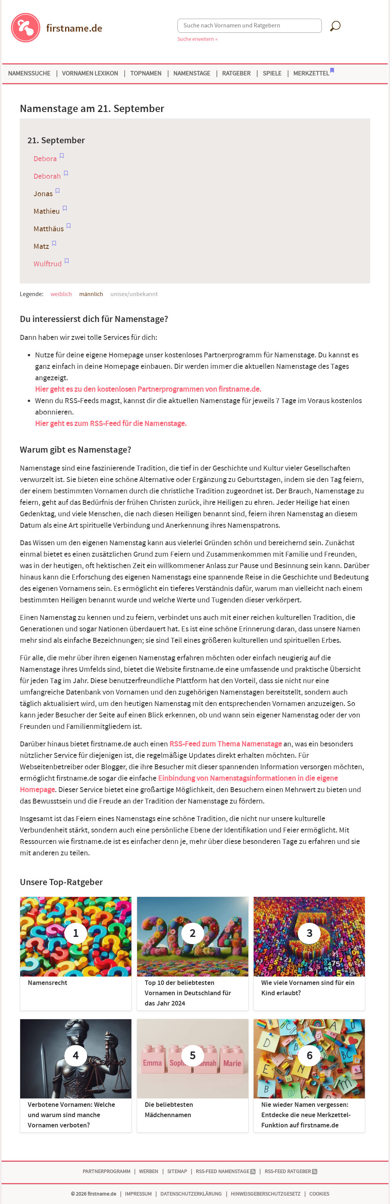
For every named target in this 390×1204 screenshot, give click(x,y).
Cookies (319, 1194)
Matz (41, 246)
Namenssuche (29, 73)
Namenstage (191, 73)
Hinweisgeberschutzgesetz (265, 1194)
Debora (45, 159)
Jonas (43, 194)
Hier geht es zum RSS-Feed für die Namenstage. (111, 424)
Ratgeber (236, 73)
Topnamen (145, 73)
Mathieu (47, 211)
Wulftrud (48, 264)
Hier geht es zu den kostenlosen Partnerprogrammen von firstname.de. (148, 389)
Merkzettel (313, 73)
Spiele (272, 73)
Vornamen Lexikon (90, 73)
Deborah (47, 176)
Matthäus (49, 229)
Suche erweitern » (197, 39)
